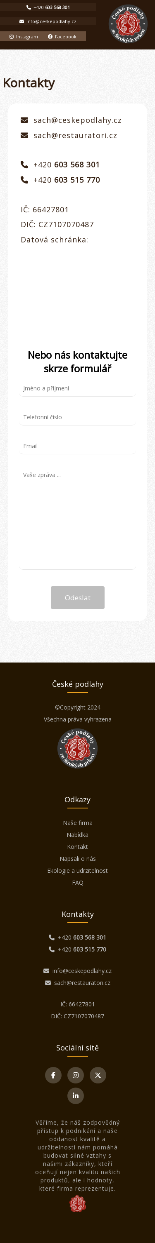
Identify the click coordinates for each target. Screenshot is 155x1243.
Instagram (24, 36)
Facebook (62, 36)
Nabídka (77, 835)
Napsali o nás (78, 858)
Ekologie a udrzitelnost (77, 870)
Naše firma (78, 823)
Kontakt (77, 847)
